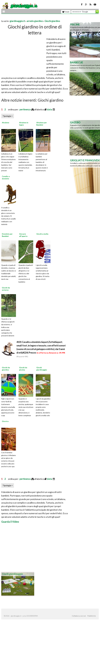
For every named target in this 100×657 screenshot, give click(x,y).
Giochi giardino (52, 21)
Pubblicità (91, 616)
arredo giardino (35, 21)
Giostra (5, 421)
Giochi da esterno (6, 289)
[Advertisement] (31, 18)
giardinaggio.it (17, 21)
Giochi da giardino (6, 368)
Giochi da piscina (23, 368)
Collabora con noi (79, 616)
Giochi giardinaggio (41, 368)
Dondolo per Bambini (7, 235)
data (49, 109)
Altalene (5, 122)
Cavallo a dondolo (6, 177)
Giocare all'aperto (23, 235)
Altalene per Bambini (41, 123)
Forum (65, 12)
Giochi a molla (42, 234)
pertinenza (25, 109)
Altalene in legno (23, 123)
